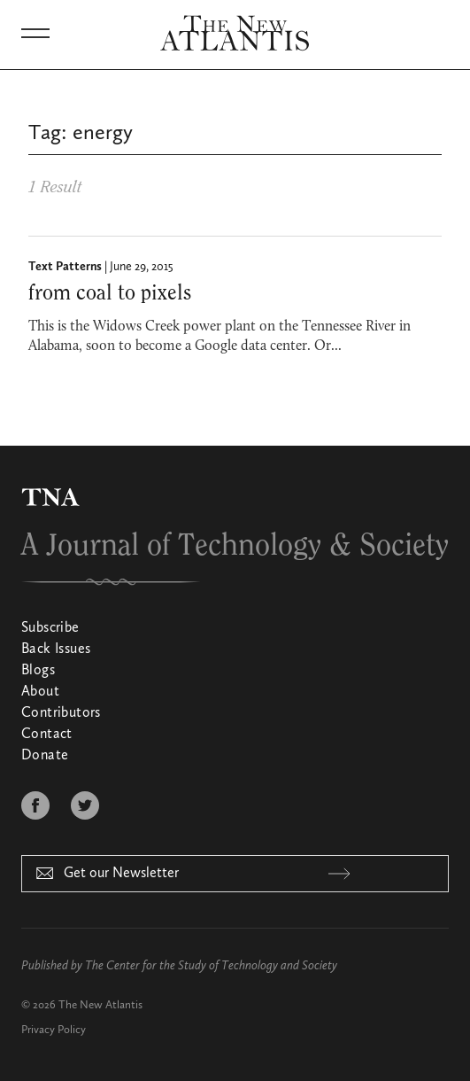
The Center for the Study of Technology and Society (211, 966)
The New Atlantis (100, 1005)
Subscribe (50, 628)
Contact (47, 734)
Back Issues (55, 649)
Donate (44, 756)
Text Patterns (65, 267)
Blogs (38, 671)
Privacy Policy (53, 1030)
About (40, 692)
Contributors (61, 713)
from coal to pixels (109, 293)
